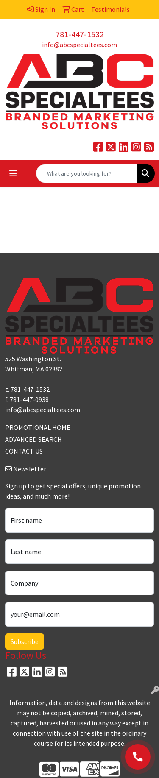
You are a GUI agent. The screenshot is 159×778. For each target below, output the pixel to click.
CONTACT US (24, 451)
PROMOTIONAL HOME (37, 427)
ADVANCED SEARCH (33, 439)
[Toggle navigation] (13, 173)
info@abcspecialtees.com (79, 44)
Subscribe (25, 641)
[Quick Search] (86, 173)
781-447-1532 (80, 34)
